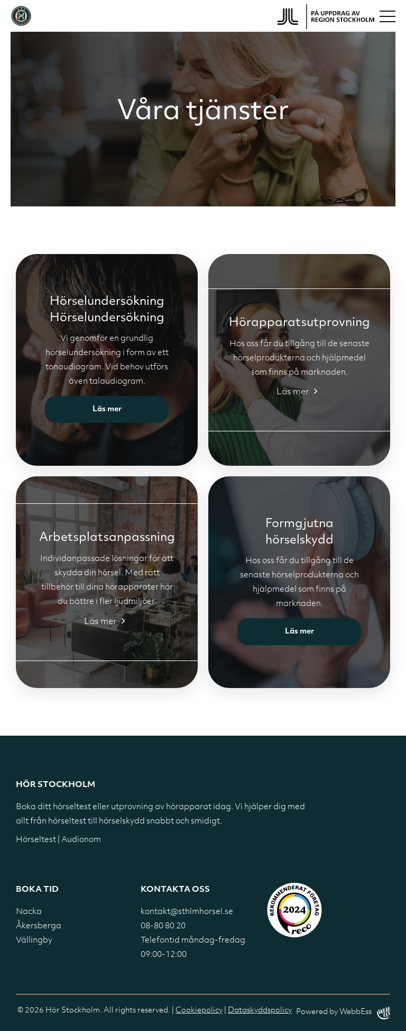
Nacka (29, 912)
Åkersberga (38, 926)
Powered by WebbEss (343, 1013)
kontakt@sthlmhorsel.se (187, 912)
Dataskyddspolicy (260, 1011)
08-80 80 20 (163, 926)
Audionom (81, 840)
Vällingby (34, 941)
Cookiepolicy (199, 1011)
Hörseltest (36, 840)
